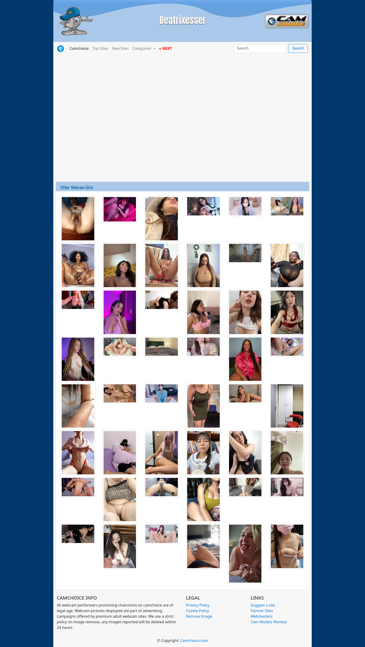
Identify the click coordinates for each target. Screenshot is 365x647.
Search (298, 48)
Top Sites (100, 48)
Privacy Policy (198, 605)
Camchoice (80, 48)
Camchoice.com (194, 640)
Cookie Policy (197, 610)
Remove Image (199, 616)
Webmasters (262, 616)
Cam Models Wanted (269, 621)
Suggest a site (263, 605)
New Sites (120, 48)
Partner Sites (262, 610)
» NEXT (165, 48)
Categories (142, 48)
